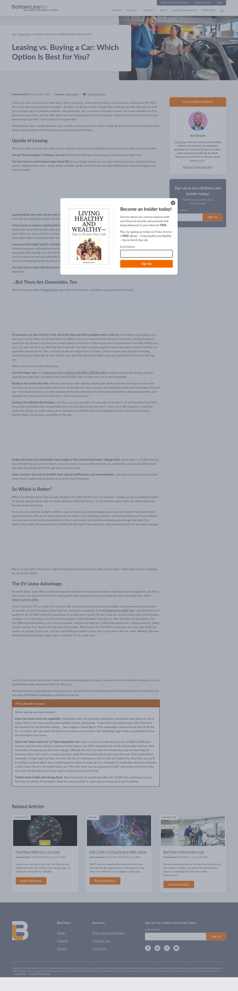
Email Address (127, 246)
